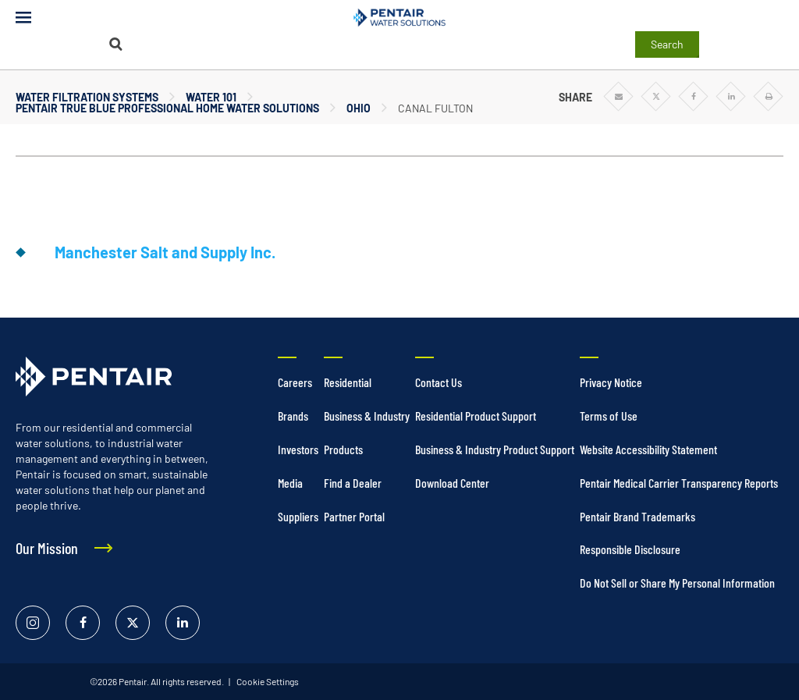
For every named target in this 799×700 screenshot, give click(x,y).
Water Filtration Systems (87, 97)
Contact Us (438, 382)
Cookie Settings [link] (267, 681)
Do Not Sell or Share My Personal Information (677, 582)
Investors (298, 449)
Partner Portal (354, 516)
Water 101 (211, 97)
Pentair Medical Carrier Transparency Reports (679, 482)
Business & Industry (367, 415)
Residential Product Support (475, 415)
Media (290, 482)
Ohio (358, 108)
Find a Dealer (353, 482)
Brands (293, 415)
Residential (347, 382)
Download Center (452, 482)
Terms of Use (608, 415)
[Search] (115, 44)
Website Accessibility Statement (648, 449)
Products (343, 449)
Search (667, 44)
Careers (295, 382)
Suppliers (298, 516)
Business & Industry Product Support (494, 449)
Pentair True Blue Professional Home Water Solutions (167, 108)
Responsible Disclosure (630, 549)
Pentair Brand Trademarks (637, 516)
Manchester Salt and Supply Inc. (165, 252)
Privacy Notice (611, 382)
